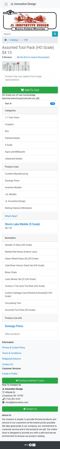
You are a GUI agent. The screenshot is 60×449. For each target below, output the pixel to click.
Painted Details (12, 138)
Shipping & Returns (11, 358)
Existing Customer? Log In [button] (30, 380)
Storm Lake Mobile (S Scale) (22, 224)
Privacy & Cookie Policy (13, 347)
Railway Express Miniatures (18, 208)
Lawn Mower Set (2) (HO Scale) (20, 279)
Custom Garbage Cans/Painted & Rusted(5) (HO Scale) (28, 295)
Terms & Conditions (11, 353)
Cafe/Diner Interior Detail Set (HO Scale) (24, 265)
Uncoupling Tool (13, 303)
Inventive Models (13, 187)
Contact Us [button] (30, 409)
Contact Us (7, 364)
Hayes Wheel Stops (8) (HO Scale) (21, 258)
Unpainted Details (13, 158)
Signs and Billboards (15, 151)
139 (26, 40)
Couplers (9, 124)
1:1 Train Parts (12, 117)
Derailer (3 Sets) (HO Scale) (18, 245)
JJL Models (10, 194)
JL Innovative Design (23, 4)
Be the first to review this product (33, 57)
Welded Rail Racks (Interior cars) (21, 251)
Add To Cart (30, 90)
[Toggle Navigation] (6, 4)
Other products (12, 334)
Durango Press (12, 180)
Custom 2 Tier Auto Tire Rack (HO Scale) (25, 286)
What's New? (11, 216)
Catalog (14, 40)
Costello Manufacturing (16, 173)
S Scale (8, 145)
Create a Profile (9, 373)
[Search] (27, 34)
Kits (7, 131)
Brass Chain (11, 272)
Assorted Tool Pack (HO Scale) (20, 310)
